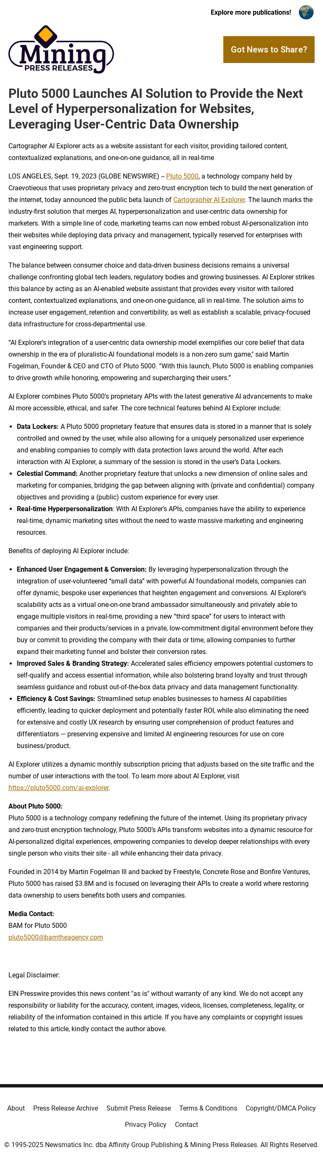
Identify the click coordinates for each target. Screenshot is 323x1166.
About (16, 1108)
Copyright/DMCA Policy (281, 1108)
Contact (186, 1125)
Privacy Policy (146, 1125)
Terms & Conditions (208, 1108)
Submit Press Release (138, 1108)
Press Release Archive (65, 1108)
